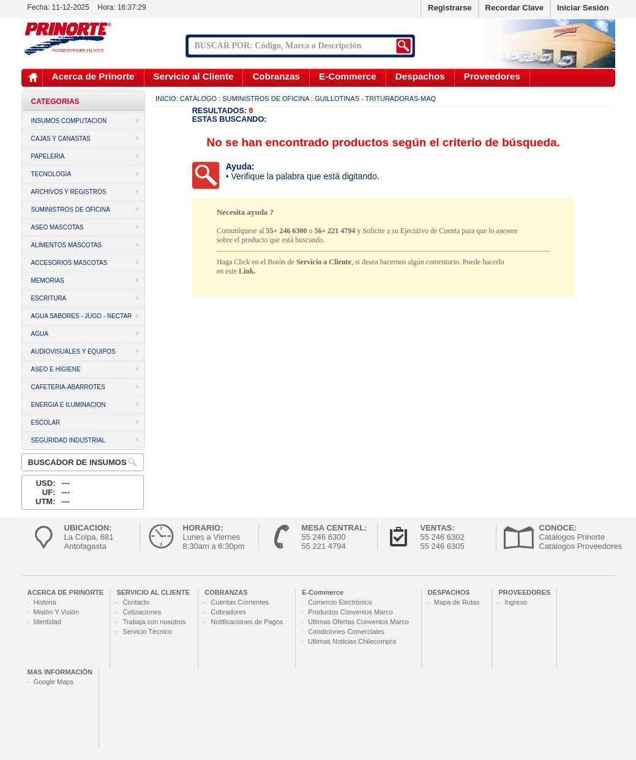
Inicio (33, 77)
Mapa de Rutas (457, 602)
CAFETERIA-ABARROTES (68, 387)
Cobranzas (276, 76)
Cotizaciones (141, 612)
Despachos (420, 76)
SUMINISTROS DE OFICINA (70, 209)
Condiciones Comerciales (346, 631)
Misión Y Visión (57, 612)
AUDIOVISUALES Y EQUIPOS (73, 351)
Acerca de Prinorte (93, 76)
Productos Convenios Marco (350, 612)
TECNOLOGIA (51, 174)
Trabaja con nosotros (153, 621)
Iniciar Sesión (583, 7)
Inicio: (166, 98)
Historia (45, 602)
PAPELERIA (48, 156)
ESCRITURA (49, 298)
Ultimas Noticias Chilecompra (352, 641)
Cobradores (228, 612)
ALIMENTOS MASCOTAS (66, 245)
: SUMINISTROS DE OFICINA (264, 98)
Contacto (135, 602)
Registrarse (450, 7)
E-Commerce (347, 76)
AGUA (39, 333)
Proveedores (492, 76)
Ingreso (515, 602)
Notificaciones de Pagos (247, 621)
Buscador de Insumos (77, 462)
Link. (247, 271)
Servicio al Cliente (194, 76)
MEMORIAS (47, 280)
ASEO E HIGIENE (56, 369)
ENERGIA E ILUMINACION (68, 404)
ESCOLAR (46, 422)
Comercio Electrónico (340, 602)
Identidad (47, 621)
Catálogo (198, 98)
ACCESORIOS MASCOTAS (69, 262)
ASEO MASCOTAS (57, 227)
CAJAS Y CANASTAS (61, 138)
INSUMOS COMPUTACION (69, 120)
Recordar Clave (514, 7)
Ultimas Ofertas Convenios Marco (358, 621)
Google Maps (53, 681)
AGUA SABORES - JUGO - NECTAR (81, 316)
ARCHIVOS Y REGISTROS (69, 191)
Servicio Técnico (147, 631)
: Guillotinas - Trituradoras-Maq (373, 98)
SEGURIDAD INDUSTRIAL (68, 440)
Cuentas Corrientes (240, 602)
